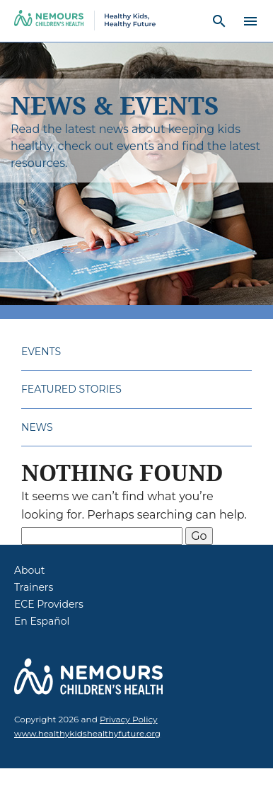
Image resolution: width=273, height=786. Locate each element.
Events (41, 351)
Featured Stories (71, 389)
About (29, 570)
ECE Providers (48, 604)
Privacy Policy (129, 719)
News (37, 427)
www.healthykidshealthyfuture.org (87, 733)
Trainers (33, 587)
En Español (41, 621)
